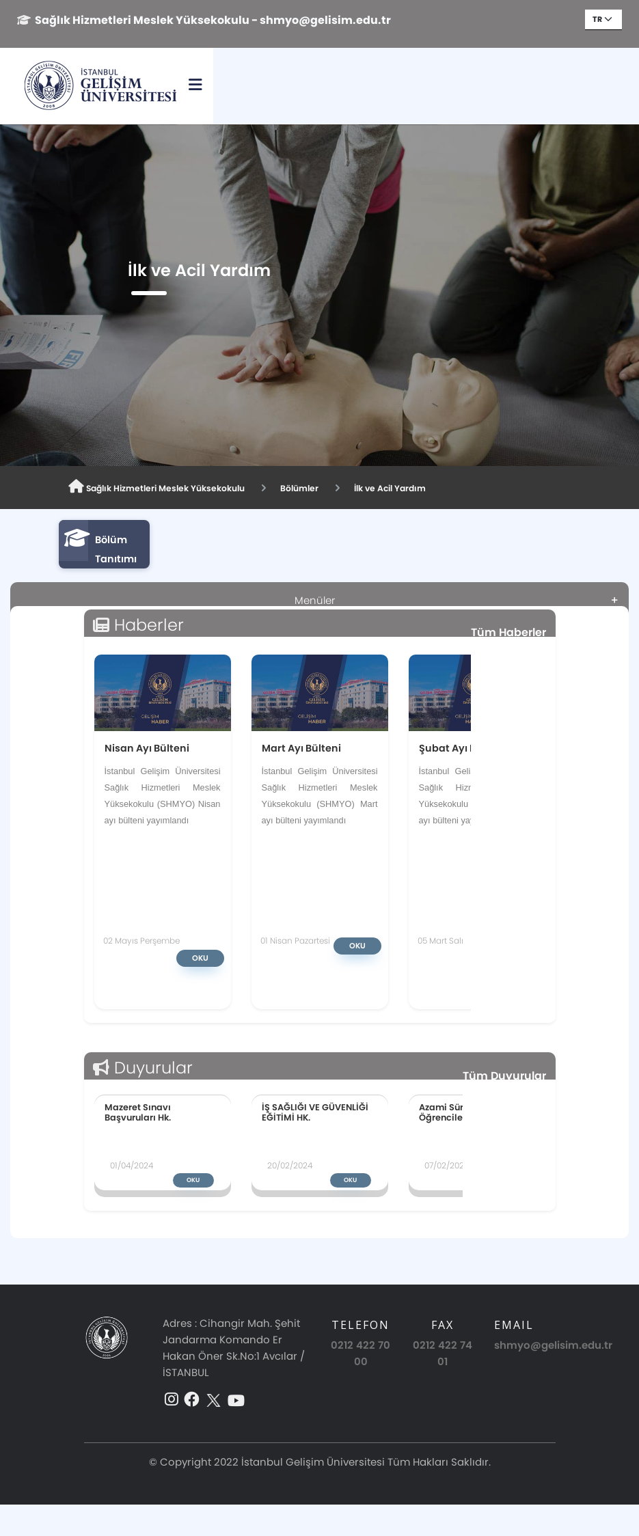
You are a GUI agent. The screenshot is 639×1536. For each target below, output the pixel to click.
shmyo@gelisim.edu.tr (553, 1345)
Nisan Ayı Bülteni (147, 747)
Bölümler (330, 488)
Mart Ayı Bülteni (301, 747)
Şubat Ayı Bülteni (462, 747)
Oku (200, 957)
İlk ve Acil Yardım (430, 488)
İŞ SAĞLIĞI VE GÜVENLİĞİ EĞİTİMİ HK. (315, 1112)
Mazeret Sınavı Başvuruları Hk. (138, 1112)
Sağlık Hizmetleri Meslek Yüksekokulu (170, 487)
